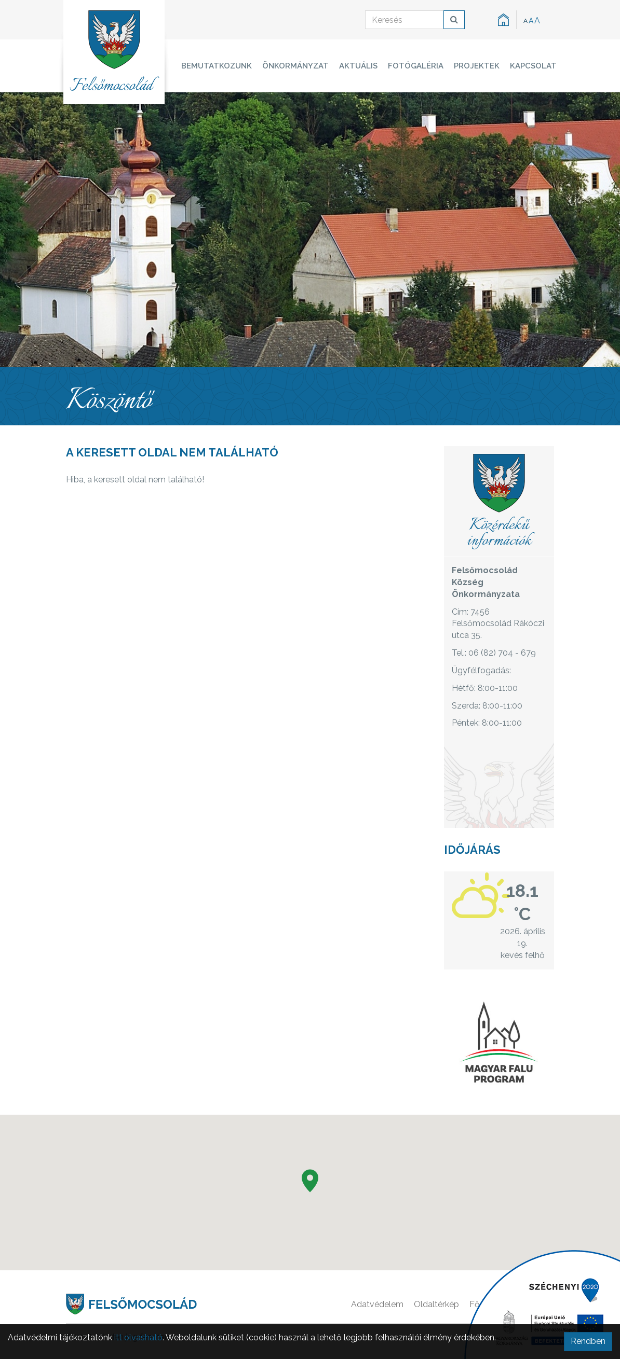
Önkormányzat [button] (295, 66)
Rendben (588, 1341)
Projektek (477, 66)
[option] (310, 229)
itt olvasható (138, 1337)
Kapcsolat (533, 66)
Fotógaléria (415, 66)
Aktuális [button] (358, 66)
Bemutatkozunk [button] (216, 66)
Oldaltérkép (436, 1304)
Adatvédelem (377, 1304)
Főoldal (484, 1304)
